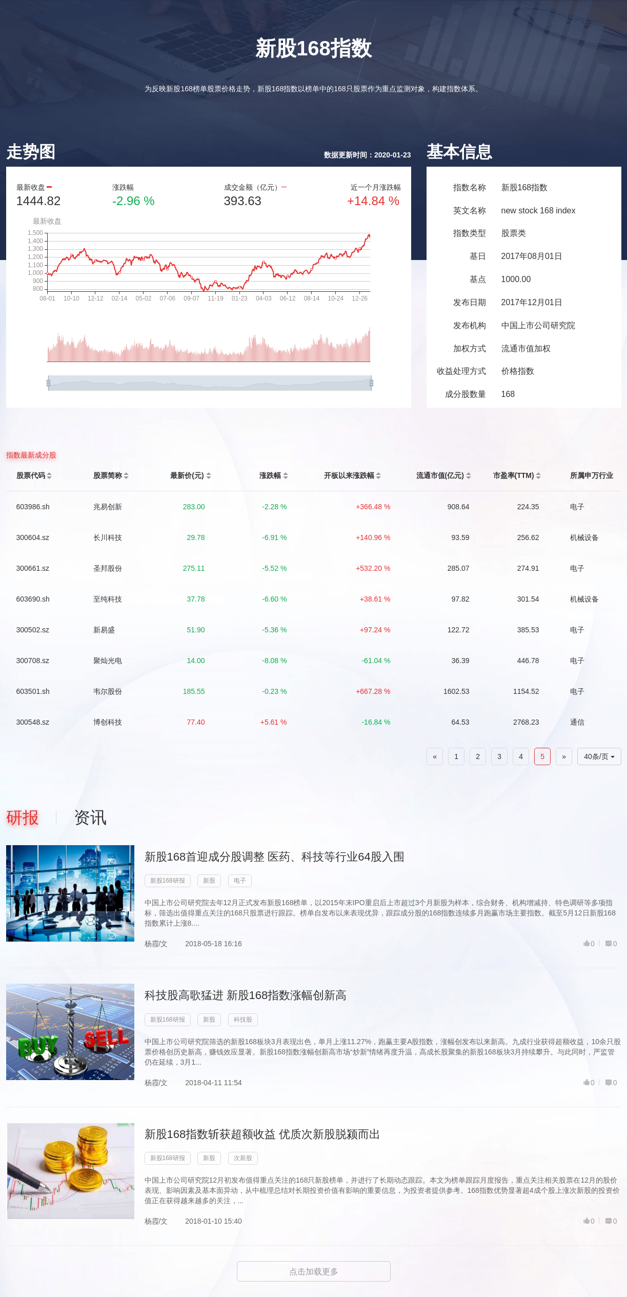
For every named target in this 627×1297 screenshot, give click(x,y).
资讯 (90, 817)
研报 (22, 817)
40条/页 (599, 756)
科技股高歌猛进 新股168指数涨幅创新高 (246, 995)
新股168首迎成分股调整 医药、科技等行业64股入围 (274, 856)
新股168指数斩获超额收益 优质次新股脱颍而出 (263, 1134)
